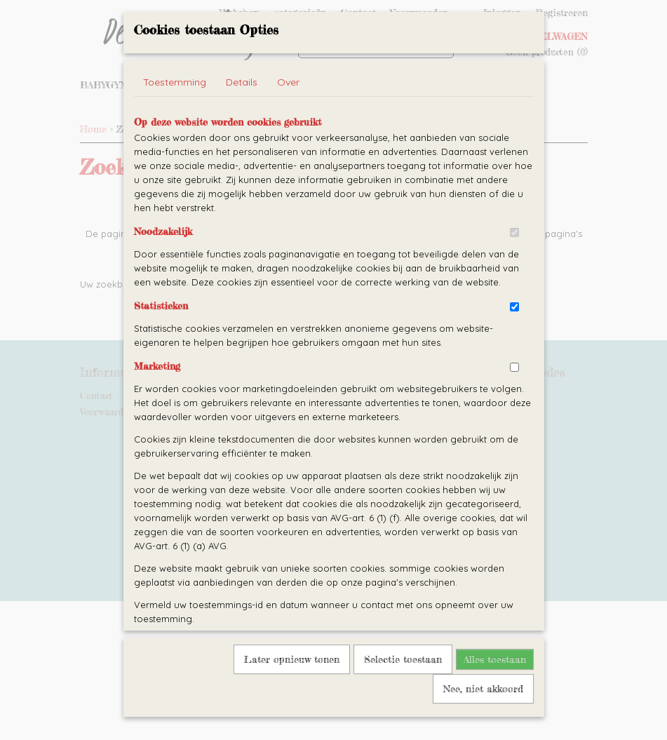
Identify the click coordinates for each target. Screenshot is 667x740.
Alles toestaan (495, 688)
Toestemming (174, 111)
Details (241, 111)
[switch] (514, 261)
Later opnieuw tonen (291, 688)
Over (288, 111)
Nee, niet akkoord (483, 717)
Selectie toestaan (403, 688)
